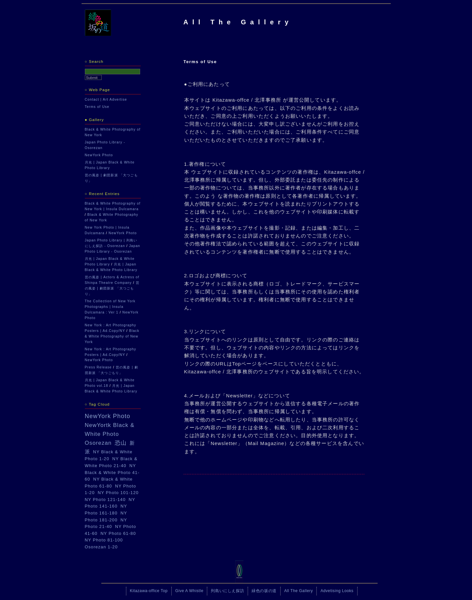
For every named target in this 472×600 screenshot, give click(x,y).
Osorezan (98, 443)
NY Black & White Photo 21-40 (111, 462)
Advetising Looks (336, 590)
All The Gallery (238, 22)
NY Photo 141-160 (110, 503)
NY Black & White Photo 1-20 (109, 455)
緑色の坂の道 (264, 590)
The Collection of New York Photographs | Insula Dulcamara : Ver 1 (110, 306)
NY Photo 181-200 (106, 516)
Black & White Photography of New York (113, 132)
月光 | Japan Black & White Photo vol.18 (110, 383)
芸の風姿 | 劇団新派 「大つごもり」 (111, 178)
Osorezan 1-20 (101, 546)
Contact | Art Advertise (106, 99)
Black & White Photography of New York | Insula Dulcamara (113, 206)
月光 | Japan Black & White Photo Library (110, 165)
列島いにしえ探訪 (227, 590)
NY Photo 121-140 (105, 499)
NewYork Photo (99, 155)
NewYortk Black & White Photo (110, 429)
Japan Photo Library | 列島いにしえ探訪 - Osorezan (111, 243)
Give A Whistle (189, 590)
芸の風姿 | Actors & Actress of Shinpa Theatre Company (112, 280)
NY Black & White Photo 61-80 (109, 482)
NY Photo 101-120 (118, 492)
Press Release (98, 367)
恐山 (121, 443)
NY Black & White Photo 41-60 (112, 472)
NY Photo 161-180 (106, 509)
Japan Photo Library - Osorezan (105, 145)
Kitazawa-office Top (149, 590)
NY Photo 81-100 (104, 540)
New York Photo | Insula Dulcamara (107, 230)
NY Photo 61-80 (118, 533)
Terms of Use (97, 107)
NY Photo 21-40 (106, 523)
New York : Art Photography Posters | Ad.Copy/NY (111, 328)
